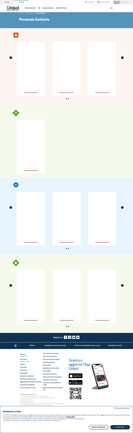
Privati (7, 2)
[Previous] (10, 57)
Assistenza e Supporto (27, 401)
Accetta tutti (120, 427)
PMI (39, 8)
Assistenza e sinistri (103, 2)
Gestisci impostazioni (98, 427)
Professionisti (30, 8)
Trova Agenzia (90, 2)
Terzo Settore (61, 8)
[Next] (122, 57)
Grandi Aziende (48, 8)
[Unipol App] (100, 376)
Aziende (21, 2)
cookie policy (70, 417)
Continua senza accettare (122, 408)
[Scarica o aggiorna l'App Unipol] (80, 365)
